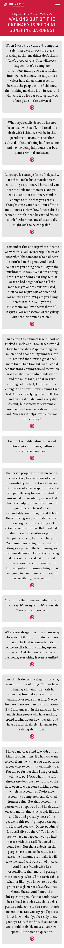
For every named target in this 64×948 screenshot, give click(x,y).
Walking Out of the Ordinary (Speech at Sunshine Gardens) (32, 24)
